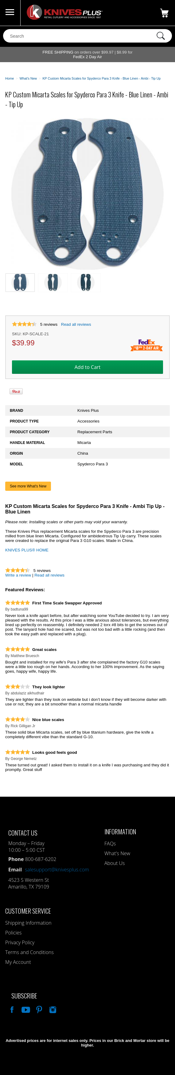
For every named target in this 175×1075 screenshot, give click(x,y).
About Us (114, 863)
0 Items (164, 13)
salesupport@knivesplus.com (57, 869)
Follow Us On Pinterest (39, 1009)
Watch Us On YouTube (25, 1009)
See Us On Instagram (52, 1009)
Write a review (18, 575)
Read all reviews (76, 324)
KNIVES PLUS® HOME (27, 550)
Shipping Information (28, 922)
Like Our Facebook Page (11, 1009)
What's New (117, 853)
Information (120, 831)
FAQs (110, 843)
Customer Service (28, 910)
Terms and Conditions (29, 952)
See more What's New (28, 486)
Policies (13, 932)
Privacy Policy (19, 942)
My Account (18, 962)
